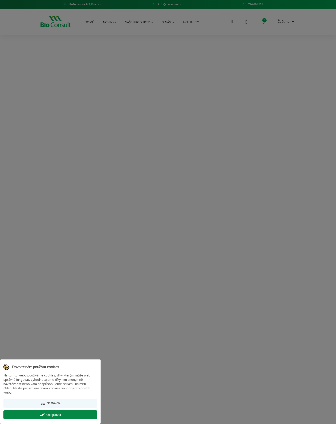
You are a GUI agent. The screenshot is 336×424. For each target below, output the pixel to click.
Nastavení (50, 403)
